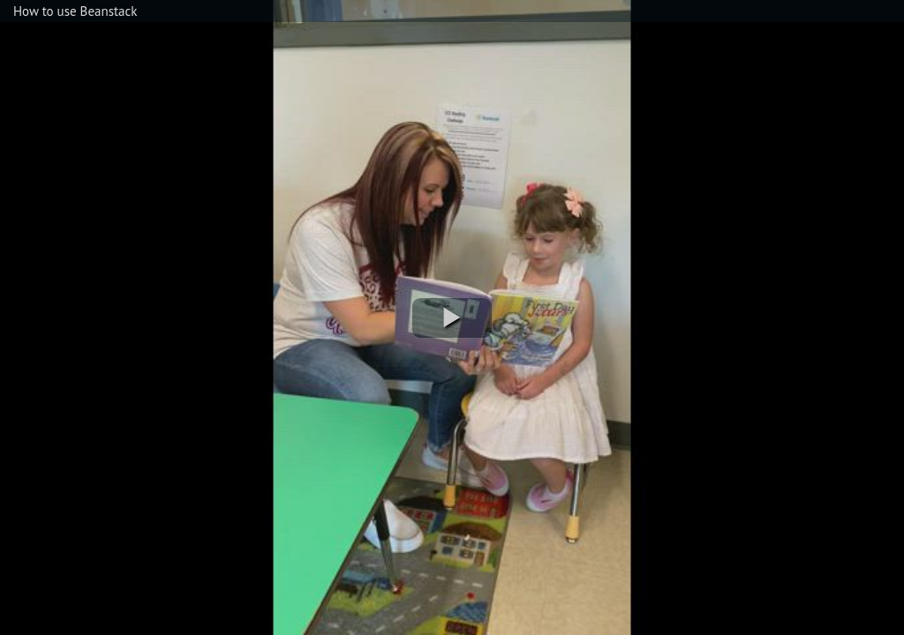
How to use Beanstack (75, 11)
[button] (452, 318)
